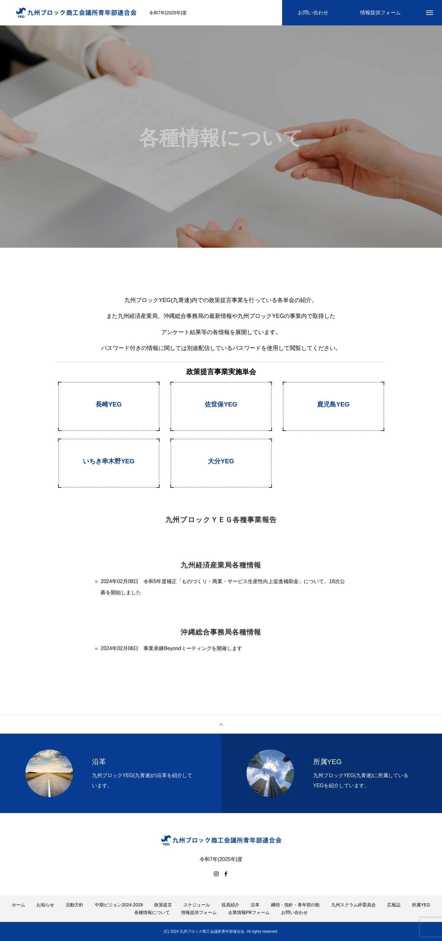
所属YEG (421, 904)
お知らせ (45, 904)
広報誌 (393, 904)
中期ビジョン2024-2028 (119, 904)
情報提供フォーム (199, 912)
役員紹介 (230, 904)
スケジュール (196, 904)
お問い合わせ (294, 912)
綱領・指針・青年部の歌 (295, 904)
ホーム (18, 904)
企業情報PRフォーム (249, 912)
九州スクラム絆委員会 (353, 904)
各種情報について (152, 912)
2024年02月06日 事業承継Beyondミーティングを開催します (171, 648)
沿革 (255, 904)
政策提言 (163, 904)
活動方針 (74, 904)
